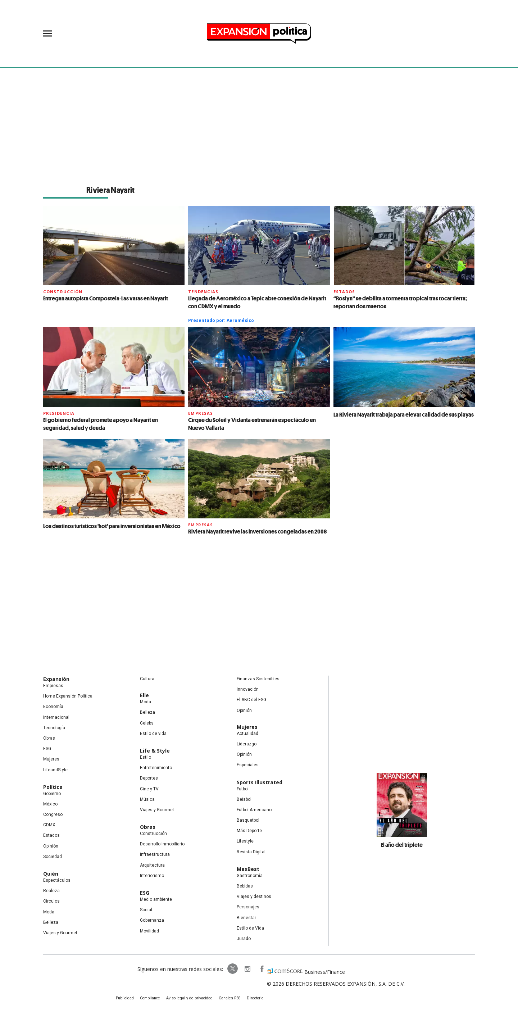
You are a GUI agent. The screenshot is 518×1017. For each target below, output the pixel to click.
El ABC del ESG (251, 699)
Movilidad (149, 931)
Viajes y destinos (254, 896)
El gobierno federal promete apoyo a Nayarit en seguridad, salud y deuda (100, 424)
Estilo (145, 757)
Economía (53, 706)
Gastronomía (250, 875)
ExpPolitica (229, 968)
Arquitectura (152, 865)
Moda (48, 911)
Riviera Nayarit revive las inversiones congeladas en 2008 (257, 531)
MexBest (248, 869)
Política (53, 787)
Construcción (62, 291)
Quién (50, 873)
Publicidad (128, 998)
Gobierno (52, 793)
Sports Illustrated (259, 782)
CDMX (49, 824)
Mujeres (51, 759)
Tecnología (54, 727)
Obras (49, 738)
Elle (144, 695)
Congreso (53, 814)
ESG (47, 748)
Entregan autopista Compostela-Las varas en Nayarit (105, 298)
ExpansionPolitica (258, 968)
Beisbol (244, 799)
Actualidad (247, 733)
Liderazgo (246, 743)
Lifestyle (245, 841)
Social (146, 909)
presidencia (58, 413)
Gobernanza (152, 920)
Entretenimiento (156, 767)
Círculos (51, 901)
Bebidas (245, 886)
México (50, 804)
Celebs (147, 723)
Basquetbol (248, 820)
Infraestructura (155, 854)
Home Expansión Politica (67, 696)
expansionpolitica (243, 968)
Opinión (50, 846)
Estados (344, 291)
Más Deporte (249, 830)
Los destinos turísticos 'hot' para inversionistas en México (112, 526)
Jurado (244, 938)
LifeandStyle (55, 769)
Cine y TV (149, 788)
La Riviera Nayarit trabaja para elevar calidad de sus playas (403, 414)
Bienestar (246, 917)
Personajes (248, 906)
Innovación (248, 689)
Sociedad (52, 856)
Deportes (149, 778)
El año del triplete (402, 845)
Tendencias (203, 291)
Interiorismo (152, 875)
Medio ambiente (156, 899)
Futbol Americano (254, 809)
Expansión (56, 679)
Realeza (51, 890)
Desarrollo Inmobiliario (162, 843)
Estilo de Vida (250, 928)
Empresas (200, 413)
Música (147, 799)
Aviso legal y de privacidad (191, 998)
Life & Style (155, 750)
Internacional (56, 717)
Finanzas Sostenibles (258, 678)
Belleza (50, 922)
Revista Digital (251, 851)
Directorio (253, 998)
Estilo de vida (153, 733)
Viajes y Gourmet (60, 932)
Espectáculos (57, 880)
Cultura (147, 678)
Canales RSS (229, 998)
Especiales (248, 764)
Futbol (243, 788)
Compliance (153, 998)
